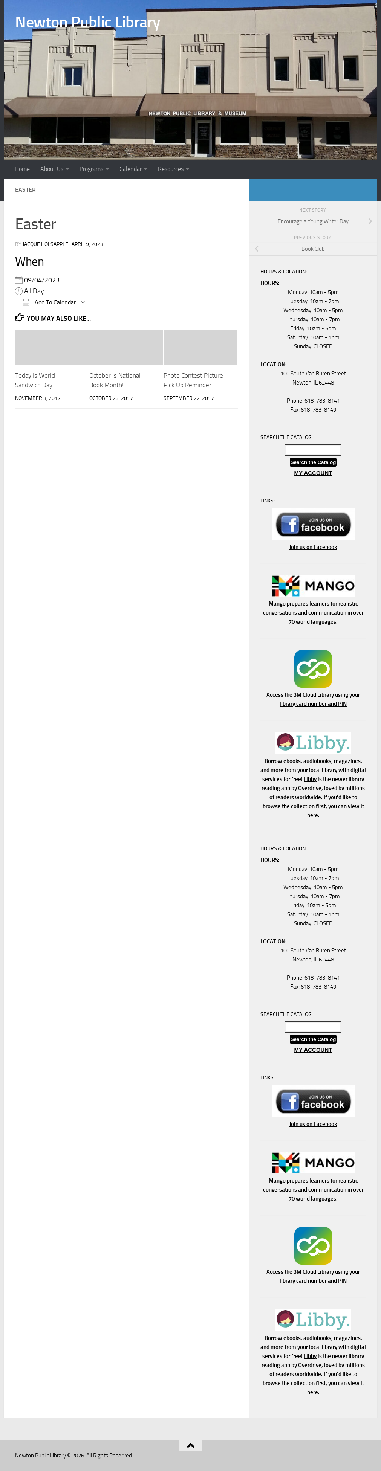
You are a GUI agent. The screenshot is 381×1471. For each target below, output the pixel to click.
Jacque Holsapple (45, 244)
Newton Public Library (88, 22)
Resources (171, 168)
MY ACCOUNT (313, 473)
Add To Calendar (49, 302)
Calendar (130, 168)
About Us (51, 168)
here (312, 815)
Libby (310, 779)
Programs (91, 168)
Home (22, 168)
